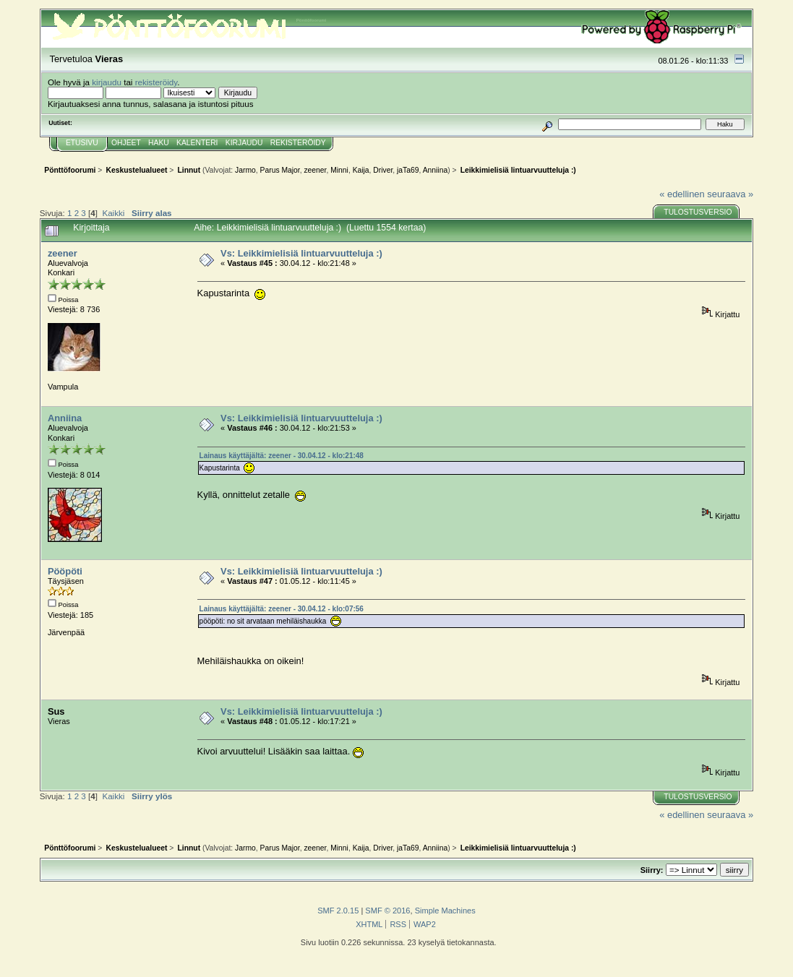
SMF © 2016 (387, 910)
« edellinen (681, 194)
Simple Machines (445, 910)
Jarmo (245, 170)
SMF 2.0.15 (338, 910)
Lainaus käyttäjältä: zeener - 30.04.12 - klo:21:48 (282, 456)
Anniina (435, 170)
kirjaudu (106, 82)
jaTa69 (408, 170)
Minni (339, 170)
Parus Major (280, 170)
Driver (383, 170)
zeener (315, 170)
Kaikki (113, 213)
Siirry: (652, 870)
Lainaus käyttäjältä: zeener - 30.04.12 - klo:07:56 (282, 609)
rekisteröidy (156, 82)
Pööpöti (65, 571)
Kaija (361, 170)
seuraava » (730, 194)
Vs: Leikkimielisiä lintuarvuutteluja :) (301, 253)
